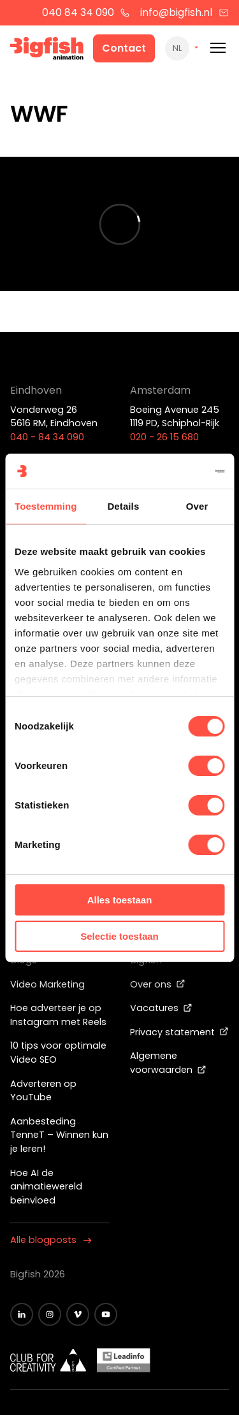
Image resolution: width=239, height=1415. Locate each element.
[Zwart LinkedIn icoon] (21, 1314)
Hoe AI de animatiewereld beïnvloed (46, 1187)
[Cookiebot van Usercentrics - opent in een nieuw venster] (170, 471)
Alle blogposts (51, 1239)
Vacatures (161, 1008)
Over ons (157, 984)
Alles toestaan (119, 899)
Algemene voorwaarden (168, 1062)
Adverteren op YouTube (43, 1090)
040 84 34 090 (86, 12)
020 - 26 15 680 (164, 437)
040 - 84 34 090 (47, 437)
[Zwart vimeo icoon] (77, 1314)
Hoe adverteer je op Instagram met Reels (58, 1015)
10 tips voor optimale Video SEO (58, 1052)
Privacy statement (179, 1032)
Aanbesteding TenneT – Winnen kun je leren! (59, 1135)
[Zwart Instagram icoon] (49, 1314)
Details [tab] (123, 506)
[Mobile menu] (218, 48)
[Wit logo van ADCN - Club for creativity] (48, 1360)
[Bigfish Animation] (47, 50)
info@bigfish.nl (184, 12)
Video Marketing (47, 984)
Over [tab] (197, 506)
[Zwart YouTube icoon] (105, 1314)
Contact (124, 48)
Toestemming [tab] (46, 506)
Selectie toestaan (119, 936)
